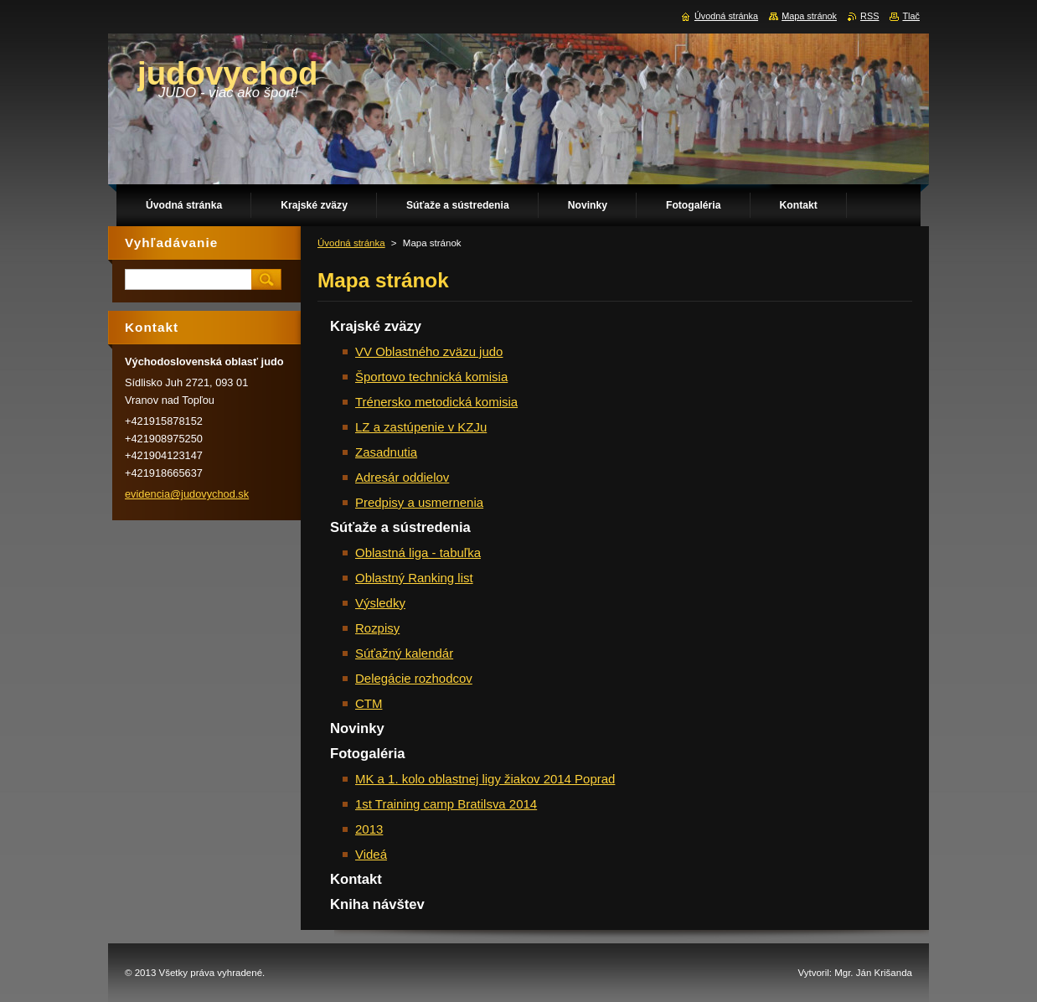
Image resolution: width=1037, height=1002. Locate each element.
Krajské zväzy (375, 326)
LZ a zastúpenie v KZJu (421, 427)
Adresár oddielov (402, 477)
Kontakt (356, 879)
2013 (369, 829)
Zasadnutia (386, 452)
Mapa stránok (809, 16)
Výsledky (380, 603)
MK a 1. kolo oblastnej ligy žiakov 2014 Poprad (485, 779)
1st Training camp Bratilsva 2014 (446, 804)
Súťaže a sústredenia (400, 527)
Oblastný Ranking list (414, 578)
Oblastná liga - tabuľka (418, 552)
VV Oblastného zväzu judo (429, 351)
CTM (368, 703)
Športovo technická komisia (431, 376)
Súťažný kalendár (404, 653)
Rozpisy (377, 628)
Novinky (357, 728)
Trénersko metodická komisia (436, 402)
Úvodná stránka (351, 243)
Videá (371, 854)
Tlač (911, 16)
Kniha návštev (377, 904)
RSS (869, 16)
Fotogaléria (367, 754)
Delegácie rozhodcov (413, 678)
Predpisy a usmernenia (419, 502)
